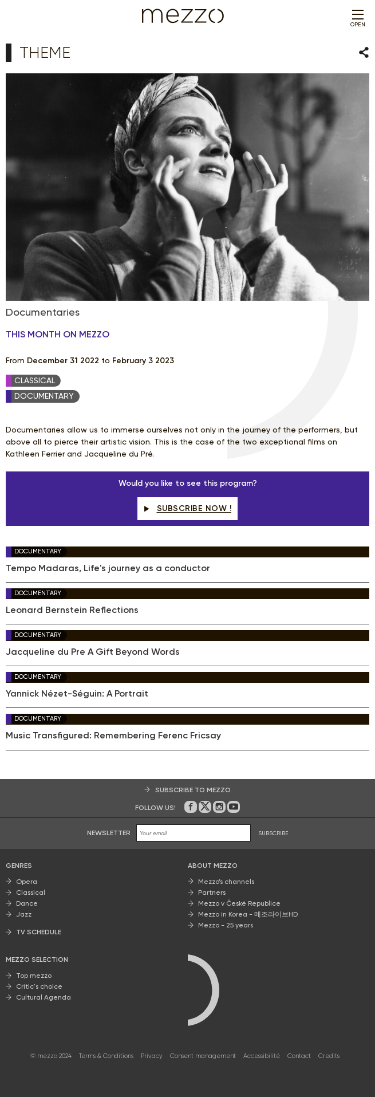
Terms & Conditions (106, 1056)
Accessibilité (261, 1056)
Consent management (203, 1056)
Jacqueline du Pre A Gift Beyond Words (93, 652)
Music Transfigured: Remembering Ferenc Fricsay (113, 735)
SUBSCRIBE (273, 833)
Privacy (152, 1056)
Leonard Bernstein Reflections (72, 610)
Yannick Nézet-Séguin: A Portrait (77, 694)
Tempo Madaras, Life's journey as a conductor (108, 568)
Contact (299, 1056)
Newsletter (109, 833)
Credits (329, 1056)
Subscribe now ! (187, 508)
